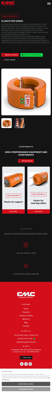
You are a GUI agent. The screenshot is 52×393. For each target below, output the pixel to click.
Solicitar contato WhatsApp (32, 55)
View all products (27, 161)
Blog (26, 322)
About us (26, 319)
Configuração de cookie (26, 389)
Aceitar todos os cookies (26, 384)
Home (26, 309)
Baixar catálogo (10, 60)
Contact (26, 326)
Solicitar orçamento (11, 55)
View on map (27, 357)
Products (26, 312)
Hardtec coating (26, 316)
